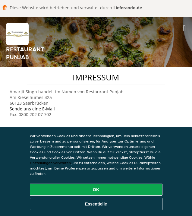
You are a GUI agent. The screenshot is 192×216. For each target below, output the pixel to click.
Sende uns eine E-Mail (32, 109)
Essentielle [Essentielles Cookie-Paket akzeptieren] (96, 204)
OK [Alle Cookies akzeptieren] (96, 189)
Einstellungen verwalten (50, 162)
